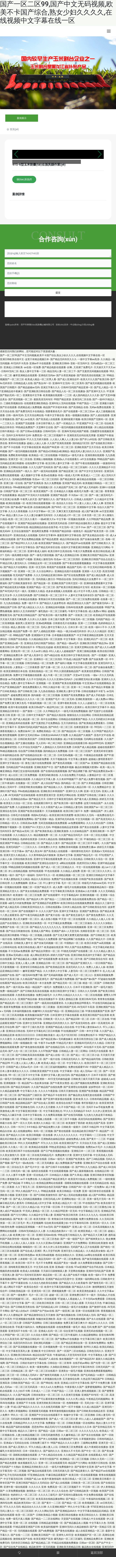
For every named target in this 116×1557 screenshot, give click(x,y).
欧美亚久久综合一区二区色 (18, 803)
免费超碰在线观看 (45, 1327)
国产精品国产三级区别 (30, 1095)
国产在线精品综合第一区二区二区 (38, 755)
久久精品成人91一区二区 (67, 515)
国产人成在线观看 (100, 415)
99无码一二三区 (102, 727)
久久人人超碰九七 (87, 703)
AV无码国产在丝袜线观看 (21, 795)
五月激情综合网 (71, 1379)
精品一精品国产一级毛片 (38, 987)
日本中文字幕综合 (25, 547)
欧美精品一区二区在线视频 (43, 455)
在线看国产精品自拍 (10, 983)
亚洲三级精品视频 (86, 651)
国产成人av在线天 (25, 419)
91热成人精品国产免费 (75, 659)
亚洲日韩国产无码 (66, 1007)
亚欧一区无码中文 (80, 363)
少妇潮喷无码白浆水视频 (87, 679)
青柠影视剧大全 (89, 1103)
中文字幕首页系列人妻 (18, 1351)
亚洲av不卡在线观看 (40, 363)
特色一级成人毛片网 (69, 475)
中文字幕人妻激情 (77, 759)
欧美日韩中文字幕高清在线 (75, 655)
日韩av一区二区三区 (67, 1430)
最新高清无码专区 (43, 399)
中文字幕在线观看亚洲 (85, 663)
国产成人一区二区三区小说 (85, 1055)
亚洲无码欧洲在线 (48, 775)
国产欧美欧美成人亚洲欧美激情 (51, 831)
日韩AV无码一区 (51, 431)
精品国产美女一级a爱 (65, 1263)
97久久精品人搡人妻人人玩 (43, 1447)
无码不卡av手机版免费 (98, 1107)
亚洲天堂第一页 (24, 1195)
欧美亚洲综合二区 (63, 647)
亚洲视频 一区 (43, 683)
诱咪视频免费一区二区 (64, 1291)
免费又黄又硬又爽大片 (75, 1322)
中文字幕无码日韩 (13, 1478)
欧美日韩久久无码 (84, 815)
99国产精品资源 (62, 399)
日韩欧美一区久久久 (54, 1019)
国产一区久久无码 (22, 1123)
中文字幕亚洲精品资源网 (90, 635)
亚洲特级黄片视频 (70, 419)
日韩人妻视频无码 (9, 1179)
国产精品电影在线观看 (54, 367)
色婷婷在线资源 (28, 839)
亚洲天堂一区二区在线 (20, 459)
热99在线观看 (36, 871)
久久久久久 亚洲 (37, 1487)
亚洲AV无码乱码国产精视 (75, 431)
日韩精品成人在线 (23, 383)
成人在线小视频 (49, 919)
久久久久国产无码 (48, 911)
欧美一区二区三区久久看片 (22, 519)
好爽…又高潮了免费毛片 (80, 367)
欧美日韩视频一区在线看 (39, 1135)
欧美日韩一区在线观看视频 (83, 1475)
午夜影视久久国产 (74, 1387)
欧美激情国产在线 (32, 1019)
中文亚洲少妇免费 (9, 499)
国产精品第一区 (42, 583)
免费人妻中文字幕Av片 (23, 683)
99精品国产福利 (105, 459)
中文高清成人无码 (102, 1155)
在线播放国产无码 (68, 1439)
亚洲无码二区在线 (81, 399)
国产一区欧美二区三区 (80, 615)
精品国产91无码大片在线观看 (33, 495)
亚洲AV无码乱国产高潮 (98, 1271)
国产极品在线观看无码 (39, 1470)
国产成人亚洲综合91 (68, 379)
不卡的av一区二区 (78, 495)
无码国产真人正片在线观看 (85, 1247)
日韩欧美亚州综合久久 (32, 907)
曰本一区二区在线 (99, 1019)
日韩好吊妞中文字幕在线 (33, 1363)
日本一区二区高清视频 (25, 1439)
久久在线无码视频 (50, 1406)
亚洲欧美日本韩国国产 (52, 791)
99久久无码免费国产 (29, 1143)
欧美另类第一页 (42, 1219)
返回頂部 (97, 1552)
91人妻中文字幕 (51, 883)
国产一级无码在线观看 (45, 471)
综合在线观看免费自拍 (84, 899)
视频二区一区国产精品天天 (37, 887)
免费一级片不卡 (30, 603)
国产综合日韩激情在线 (18, 931)
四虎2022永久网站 (86, 863)
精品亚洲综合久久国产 (79, 603)
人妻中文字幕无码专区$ (80, 595)
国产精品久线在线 (56, 715)
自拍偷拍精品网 (41, 507)
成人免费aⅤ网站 (98, 611)
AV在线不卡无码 (92, 1047)
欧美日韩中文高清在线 (60, 551)
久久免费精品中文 (101, 787)
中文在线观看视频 (58, 1171)
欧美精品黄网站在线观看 (50, 1183)
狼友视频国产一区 (68, 1358)
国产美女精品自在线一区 (95, 535)
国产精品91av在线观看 (78, 543)
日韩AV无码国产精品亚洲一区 (77, 387)
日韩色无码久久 (95, 1351)
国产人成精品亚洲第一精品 (48, 631)
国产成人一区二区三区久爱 (63, 1418)
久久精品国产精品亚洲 (75, 1454)
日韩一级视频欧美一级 (25, 1043)
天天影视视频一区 (9, 967)
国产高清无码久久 (105, 819)
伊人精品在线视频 (103, 427)
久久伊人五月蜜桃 (45, 1107)
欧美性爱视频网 (8, 735)
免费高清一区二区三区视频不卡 (49, 435)
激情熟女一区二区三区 (38, 1490)
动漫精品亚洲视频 (25, 1227)
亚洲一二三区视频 (87, 623)
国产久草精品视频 (90, 783)
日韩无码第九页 (61, 1470)
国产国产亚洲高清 (33, 483)
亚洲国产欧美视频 (88, 1091)
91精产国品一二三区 (87, 403)
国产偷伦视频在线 (65, 1315)
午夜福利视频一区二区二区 (41, 703)
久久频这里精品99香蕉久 (78, 1003)
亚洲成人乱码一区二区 (50, 1331)
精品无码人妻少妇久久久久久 (86, 451)
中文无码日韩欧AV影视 (100, 567)
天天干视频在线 (58, 759)
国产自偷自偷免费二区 (92, 539)
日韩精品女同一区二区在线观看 (44, 563)
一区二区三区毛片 (15, 1223)
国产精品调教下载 (77, 771)
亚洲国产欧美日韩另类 (66, 1215)
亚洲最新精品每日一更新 (100, 887)
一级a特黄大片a (46, 519)
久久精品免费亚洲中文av (26, 1039)
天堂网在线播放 (76, 1271)
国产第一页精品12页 (101, 1526)
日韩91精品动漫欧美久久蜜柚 (84, 523)
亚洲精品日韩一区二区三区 (50, 963)
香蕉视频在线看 (104, 1151)
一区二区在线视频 (92, 995)
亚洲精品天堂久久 (9, 891)
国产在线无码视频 (73, 1115)
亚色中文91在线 (102, 735)
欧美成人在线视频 (29, 1271)
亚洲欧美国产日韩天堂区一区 (67, 583)
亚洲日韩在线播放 (68, 1514)
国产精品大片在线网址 (15, 567)
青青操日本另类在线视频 (51, 599)
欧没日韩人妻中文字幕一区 (60, 463)
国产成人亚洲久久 (17, 1447)
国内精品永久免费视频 (55, 751)
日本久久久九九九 (88, 1215)
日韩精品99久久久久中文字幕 (29, 1423)
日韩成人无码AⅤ (29, 1375)
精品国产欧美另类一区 (96, 531)
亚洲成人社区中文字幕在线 (75, 1382)
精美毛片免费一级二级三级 (88, 491)
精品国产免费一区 (22, 631)
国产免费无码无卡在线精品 (30, 411)
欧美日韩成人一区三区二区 (76, 1478)
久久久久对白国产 (95, 823)
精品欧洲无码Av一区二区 (27, 1502)
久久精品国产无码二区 (66, 487)
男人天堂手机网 (51, 1251)
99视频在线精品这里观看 (65, 827)
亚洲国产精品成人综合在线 (60, 1027)
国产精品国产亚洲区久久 (79, 963)
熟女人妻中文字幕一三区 (33, 371)
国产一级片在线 (51, 1059)
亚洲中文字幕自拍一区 (12, 763)
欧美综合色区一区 (33, 1287)
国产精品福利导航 (91, 1059)
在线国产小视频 (24, 559)
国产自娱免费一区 (98, 659)
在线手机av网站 (81, 1363)
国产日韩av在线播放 (31, 431)
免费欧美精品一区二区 (48, 731)
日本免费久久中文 (47, 847)
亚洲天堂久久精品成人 (15, 855)
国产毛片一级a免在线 (22, 1163)
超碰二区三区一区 (9, 1375)
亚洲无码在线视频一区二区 (98, 1331)
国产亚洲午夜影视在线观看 (57, 1099)
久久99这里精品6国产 (26, 1358)
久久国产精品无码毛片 (71, 835)
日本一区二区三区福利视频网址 (50, 1067)
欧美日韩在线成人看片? (30, 947)
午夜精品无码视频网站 (98, 1399)
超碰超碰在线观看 (25, 1399)
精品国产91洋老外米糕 (55, 407)
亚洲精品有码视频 (55, 607)
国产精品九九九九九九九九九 (45, 927)
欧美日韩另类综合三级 (86, 1039)
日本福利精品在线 (9, 755)
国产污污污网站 (19, 1215)
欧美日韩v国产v (37, 707)
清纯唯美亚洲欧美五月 (20, 1267)
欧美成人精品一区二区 (53, 1063)
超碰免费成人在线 (75, 1139)
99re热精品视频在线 (28, 791)
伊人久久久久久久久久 (66, 1135)
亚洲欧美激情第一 (85, 699)
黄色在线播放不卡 (47, 999)
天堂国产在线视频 (70, 1518)
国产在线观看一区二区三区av (79, 411)
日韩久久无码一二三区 (102, 1459)
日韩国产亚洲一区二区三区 (18, 491)
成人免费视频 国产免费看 (68, 1163)
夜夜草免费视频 (12, 1007)
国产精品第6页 (68, 479)
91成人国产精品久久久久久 (25, 1406)
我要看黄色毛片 (54, 411)
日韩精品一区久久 (9, 823)
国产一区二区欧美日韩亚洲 (39, 1303)
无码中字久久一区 (45, 875)
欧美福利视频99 (49, 1526)
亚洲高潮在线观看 (94, 455)
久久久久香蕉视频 (17, 511)
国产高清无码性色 (80, 1023)
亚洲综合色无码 (8, 811)
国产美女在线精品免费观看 (34, 891)
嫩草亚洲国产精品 (32, 971)
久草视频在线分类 (51, 1379)
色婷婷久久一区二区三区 (24, 1494)
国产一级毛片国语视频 (42, 555)
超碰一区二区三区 (58, 1295)
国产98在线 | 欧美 (50, 1382)
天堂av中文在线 (81, 675)
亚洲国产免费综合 (89, 911)
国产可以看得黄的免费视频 (50, 1399)
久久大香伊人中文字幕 (55, 971)
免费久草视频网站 (17, 1411)
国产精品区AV (87, 1358)
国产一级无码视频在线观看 (22, 451)
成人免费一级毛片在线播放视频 (69, 887)
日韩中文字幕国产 (35, 715)
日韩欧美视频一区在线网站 (80, 1423)
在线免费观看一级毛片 (68, 1327)
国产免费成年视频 (64, 767)
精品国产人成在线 (48, 1358)
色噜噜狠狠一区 (74, 1403)
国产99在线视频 (75, 1147)
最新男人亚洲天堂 (25, 623)
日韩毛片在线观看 (20, 815)
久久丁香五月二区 (25, 1187)
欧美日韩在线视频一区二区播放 (39, 1007)
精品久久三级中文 (104, 903)
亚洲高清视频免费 (103, 975)
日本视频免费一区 (52, 1346)
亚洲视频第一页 (12, 1083)
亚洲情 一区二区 (26, 571)
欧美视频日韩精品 (92, 483)
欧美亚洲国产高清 (43, 1538)
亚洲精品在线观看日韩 (75, 743)
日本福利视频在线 (21, 1011)
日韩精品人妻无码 (73, 807)
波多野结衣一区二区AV (101, 1087)
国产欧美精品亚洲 (55, 967)
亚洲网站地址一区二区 (73, 1199)
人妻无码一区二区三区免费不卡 (85, 971)
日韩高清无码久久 (70, 1059)
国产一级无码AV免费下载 (29, 975)
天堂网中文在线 (44, 427)
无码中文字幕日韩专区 (83, 1367)
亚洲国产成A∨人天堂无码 (65, 931)
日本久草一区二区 (77, 627)
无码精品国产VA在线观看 (19, 767)
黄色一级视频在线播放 (77, 415)
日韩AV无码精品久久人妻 (32, 1231)
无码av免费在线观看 (100, 407)
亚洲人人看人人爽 (25, 963)
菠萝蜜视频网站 (93, 1387)
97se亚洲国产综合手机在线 (88, 1267)
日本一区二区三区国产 (80, 751)
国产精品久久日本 (15, 1135)
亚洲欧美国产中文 (43, 767)
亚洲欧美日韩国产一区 (43, 1535)
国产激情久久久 (46, 499)
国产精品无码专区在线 (48, 547)
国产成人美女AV (33, 851)
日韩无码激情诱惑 (50, 1435)
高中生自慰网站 (49, 719)
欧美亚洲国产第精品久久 (52, 543)
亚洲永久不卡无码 (70, 1451)
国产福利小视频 (63, 663)
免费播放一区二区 (55, 1423)
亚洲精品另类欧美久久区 (35, 1466)
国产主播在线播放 (25, 743)
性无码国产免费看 (22, 575)
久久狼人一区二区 (17, 1147)
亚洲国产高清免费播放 (73, 695)
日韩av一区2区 (87, 1542)
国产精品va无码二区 (23, 831)
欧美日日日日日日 (25, 1035)
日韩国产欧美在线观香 (91, 879)
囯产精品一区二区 (71, 1502)
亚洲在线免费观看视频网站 (98, 1370)
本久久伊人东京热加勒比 (56, 1247)
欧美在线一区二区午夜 (71, 959)
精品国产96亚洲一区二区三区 (57, 447)
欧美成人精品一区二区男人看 (40, 379)
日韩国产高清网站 (32, 1322)
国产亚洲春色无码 (25, 1107)
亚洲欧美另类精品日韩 (69, 1547)
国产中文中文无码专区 (91, 471)
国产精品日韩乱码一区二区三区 (37, 1339)
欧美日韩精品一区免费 (69, 1191)
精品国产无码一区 (76, 567)
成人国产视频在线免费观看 (84, 1083)
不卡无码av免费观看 (19, 951)
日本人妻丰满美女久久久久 (14, 1071)
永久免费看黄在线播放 (90, 1263)
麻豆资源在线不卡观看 (30, 1099)
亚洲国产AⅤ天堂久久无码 (36, 827)
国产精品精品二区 (40, 1542)
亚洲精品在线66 (16, 439)
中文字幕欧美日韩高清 (62, 891)
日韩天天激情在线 (68, 1091)
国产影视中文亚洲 (84, 1466)
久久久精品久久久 (22, 835)
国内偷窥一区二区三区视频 (45, 695)
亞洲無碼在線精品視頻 (53, 1139)
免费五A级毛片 (44, 995)
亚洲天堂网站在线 (84, 647)
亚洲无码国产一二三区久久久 (21, 847)
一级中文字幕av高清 (88, 359)
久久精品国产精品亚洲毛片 (34, 979)
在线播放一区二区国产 (27, 783)
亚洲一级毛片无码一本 (99, 1199)
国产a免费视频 (46, 1530)
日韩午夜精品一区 (9, 431)
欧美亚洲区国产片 (68, 1143)
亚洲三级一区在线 (13, 483)
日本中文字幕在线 (32, 1115)
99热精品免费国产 (25, 427)
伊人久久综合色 (60, 1490)
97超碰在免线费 (106, 979)
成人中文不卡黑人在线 (85, 591)
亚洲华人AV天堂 (65, 1535)
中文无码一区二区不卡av (72, 527)
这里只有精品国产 (93, 803)
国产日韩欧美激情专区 (20, 583)
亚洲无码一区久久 (99, 1223)
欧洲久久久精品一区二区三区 (49, 1123)
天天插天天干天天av (104, 367)
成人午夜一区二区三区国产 (57, 675)
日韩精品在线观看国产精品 (73, 719)
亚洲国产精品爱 (58, 495)
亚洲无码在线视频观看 (74, 927)
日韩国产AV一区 (77, 1187)
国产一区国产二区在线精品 (71, 1351)
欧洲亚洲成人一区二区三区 (92, 1231)
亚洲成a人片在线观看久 (66, 459)
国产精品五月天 (37, 799)
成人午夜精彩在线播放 (96, 1447)
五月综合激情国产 (21, 531)
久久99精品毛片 (51, 711)
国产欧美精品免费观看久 (92, 723)
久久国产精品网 (21, 1394)
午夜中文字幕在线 (54, 415)
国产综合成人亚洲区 (44, 1103)
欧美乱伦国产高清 (95, 1123)
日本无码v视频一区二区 (70, 755)
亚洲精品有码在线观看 (18, 723)
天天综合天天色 (88, 1143)
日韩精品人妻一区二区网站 (73, 1051)
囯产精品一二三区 (75, 1499)
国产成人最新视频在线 (81, 1171)
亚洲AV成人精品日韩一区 (77, 787)
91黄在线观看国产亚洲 (97, 1011)
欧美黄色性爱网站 (91, 671)
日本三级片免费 (56, 619)
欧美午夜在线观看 (17, 707)
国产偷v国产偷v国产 (86, 979)
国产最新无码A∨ (101, 603)
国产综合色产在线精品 (15, 1547)
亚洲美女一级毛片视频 (71, 1370)
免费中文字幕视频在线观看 (27, 675)
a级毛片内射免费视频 (19, 903)
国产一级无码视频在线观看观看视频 (73, 427)
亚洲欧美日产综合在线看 (96, 1163)
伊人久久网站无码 (44, 1511)
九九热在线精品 (12, 603)
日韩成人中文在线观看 (93, 1518)
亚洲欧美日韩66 (60, 363)
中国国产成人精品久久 (101, 1067)
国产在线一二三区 (20, 1535)
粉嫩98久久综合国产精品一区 (48, 1011)
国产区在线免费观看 (74, 575)
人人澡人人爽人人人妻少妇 (64, 439)
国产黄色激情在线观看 (32, 1047)
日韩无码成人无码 (86, 1315)
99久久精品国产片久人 (28, 1191)
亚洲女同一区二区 (20, 651)
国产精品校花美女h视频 (12, 587)
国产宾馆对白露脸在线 (71, 1494)
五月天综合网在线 (34, 415)
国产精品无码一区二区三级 (67, 983)
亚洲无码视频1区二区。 (18, 1299)
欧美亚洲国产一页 (43, 491)
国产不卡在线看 (12, 447)
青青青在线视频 (106, 999)
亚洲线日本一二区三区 (83, 1151)
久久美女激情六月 (9, 1155)
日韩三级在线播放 (52, 1322)
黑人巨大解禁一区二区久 (26, 919)
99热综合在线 (63, 579)
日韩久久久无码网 (87, 991)
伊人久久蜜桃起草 (13, 1315)
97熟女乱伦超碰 (44, 647)
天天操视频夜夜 (54, 811)
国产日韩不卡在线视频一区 (60, 1167)
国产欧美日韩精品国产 (25, 615)
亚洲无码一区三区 (40, 1291)
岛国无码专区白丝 (22, 1343)
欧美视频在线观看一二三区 (57, 395)
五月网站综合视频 (17, 467)
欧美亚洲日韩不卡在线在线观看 (22, 1151)
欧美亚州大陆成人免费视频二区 (85, 1179)
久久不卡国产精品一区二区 (70, 1107)
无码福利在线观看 (20, 1418)
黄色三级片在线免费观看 (38, 763)
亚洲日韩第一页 (26, 579)
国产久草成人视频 (79, 1175)
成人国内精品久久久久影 (86, 395)
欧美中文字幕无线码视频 (57, 1287)
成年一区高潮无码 (100, 1023)
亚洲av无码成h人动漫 (17, 955)
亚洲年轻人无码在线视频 (62, 403)
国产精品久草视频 (100, 687)
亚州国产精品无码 (71, 483)
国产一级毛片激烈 (103, 987)
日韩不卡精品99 (90, 1127)
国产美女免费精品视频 (29, 539)
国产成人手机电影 (95, 695)
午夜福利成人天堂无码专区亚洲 (70, 1355)
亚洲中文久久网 (74, 791)
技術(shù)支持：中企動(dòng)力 (70, 324)
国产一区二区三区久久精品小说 (22, 1207)
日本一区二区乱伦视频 (96, 835)
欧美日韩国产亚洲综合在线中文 (42, 863)
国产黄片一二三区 (96, 1139)
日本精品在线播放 (27, 599)
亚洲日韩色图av (26, 1255)
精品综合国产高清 (42, 1355)
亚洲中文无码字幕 (32, 1023)
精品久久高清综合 (40, 879)
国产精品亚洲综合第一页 (74, 1343)
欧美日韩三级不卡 (73, 811)
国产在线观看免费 (47, 959)
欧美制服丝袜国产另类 (37, 1015)
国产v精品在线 (52, 655)
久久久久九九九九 (88, 1430)
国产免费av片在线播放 (67, 1339)
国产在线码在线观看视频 (54, 771)
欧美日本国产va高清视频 (97, 943)
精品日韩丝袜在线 (69, 539)
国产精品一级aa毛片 (68, 643)
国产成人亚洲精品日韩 (67, 555)
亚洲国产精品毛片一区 (86, 855)
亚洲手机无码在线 (64, 819)
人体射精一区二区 (27, 1259)
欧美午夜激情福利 (51, 1478)
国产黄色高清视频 (62, 763)
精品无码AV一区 (47, 1259)
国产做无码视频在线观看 (98, 383)
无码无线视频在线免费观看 (52, 823)
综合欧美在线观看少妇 (56, 1223)
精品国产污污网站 (77, 1463)
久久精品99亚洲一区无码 (63, 1211)
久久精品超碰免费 (9, 1091)
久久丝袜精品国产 (79, 831)
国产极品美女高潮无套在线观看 (85, 1095)
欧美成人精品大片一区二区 (67, 1203)
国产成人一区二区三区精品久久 (58, 867)
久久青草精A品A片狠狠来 (42, 855)
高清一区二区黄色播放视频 (71, 1319)
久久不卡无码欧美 (69, 1375)
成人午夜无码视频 (73, 739)
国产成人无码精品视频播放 (27, 1199)
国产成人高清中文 (33, 655)
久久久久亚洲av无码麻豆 (49, 1243)
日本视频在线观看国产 (64, 635)
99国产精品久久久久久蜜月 (64, 1442)
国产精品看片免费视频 (62, 979)
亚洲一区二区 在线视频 (25, 1523)
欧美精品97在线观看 (104, 615)
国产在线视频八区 (43, 487)
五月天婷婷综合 (69, 723)
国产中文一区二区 (90, 1451)
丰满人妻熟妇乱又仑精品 (17, 879)
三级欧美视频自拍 (13, 403)
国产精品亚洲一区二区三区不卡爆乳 (80, 843)
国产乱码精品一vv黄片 (93, 1375)
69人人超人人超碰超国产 (62, 651)
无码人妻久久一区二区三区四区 (16, 1511)
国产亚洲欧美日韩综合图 (37, 391)
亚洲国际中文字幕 (86, 507)
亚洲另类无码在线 (57, 523)
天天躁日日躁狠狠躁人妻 (54, 1271)
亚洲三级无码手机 (15, 899)
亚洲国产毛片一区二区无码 (60, 699)
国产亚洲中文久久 (95, 391)
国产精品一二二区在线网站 (45, 1518)
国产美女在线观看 (89, 827)
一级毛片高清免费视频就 (74, 711)
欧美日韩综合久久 (88, 1514)
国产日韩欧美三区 (100, 935)
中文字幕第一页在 (73, 639)
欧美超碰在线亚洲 (53, 947)
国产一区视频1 (99, 655)
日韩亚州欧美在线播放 (50, 739)
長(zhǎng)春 (89, 324)
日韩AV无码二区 (9, 371)
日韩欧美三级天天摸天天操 (85, 1079)
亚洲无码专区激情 (103, 751)
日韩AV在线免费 (74, 607)
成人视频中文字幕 (30, 475)
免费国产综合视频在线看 (65, 879)
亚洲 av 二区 (35, 883)
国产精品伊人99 (35, 899)
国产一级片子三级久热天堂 (30, 1027)
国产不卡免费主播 (100, 1382)
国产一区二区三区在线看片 (43, 1370)
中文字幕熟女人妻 (97, 1355)
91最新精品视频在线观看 (17, 779)
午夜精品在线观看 (93, 755)
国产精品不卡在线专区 (55, 1095)
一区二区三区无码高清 (25, 1387)
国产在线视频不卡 (28, 911)
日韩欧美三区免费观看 (71, 1447)
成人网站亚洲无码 (39, 955)
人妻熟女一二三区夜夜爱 (26, 667)
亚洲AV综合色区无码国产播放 (52, 1187)
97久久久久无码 (49, 1143)
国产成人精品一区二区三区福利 (71, 467)
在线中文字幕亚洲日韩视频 (75, 547)
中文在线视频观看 (73, 1346)
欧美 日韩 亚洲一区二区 (12, 715)
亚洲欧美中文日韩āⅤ (27, 1459)
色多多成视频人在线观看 (59, 591)
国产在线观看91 (51, 895)
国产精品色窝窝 (50, 539)
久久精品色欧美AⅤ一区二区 (62, 1231)
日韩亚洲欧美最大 (45, 1035)
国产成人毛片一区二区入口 (78, 975)
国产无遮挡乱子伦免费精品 (45, 723)
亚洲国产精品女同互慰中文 (60, 1279)
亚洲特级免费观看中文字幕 (98, 583)
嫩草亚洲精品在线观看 (25, 375)
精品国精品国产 (24, 1103)
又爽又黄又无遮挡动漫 (68, 511)
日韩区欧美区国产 (27, 739)
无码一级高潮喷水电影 (17, 555)
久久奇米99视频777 (67, 779)
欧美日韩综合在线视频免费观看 (77, 903)
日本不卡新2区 (99, 1075)
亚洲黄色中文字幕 (32, 395)
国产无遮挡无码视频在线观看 (92, 371)
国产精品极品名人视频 (25, 959)
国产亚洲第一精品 (44, 819)
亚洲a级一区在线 (64, 1267)
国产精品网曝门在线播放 (72, 939)
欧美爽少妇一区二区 (24, 1235)
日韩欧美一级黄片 (71, 1127)
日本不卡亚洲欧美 (82, 987)
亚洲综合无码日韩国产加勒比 (40, 643)
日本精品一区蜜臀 (9, 1159)
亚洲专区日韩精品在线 (32, 967)
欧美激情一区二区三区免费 (27, 895)
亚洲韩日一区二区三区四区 (48, 659)
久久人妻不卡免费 (15, 1175)
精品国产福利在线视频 (18, 1427)
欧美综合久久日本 (82, 1427)
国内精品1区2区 (81, 443)
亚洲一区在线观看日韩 (87, 1310)
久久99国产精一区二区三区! (15, 1334)
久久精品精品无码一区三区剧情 (45, 639)
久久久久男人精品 (75, 1399)
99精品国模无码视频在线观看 (24, 867)
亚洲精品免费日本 (13, 655)
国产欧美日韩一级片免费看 (52, 615)
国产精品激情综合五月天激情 (39, 1315)
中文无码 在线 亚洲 (44, 1267)
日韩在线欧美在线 (22, 859)
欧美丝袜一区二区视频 (103, 587)
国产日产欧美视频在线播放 (55, 1151)
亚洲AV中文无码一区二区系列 (68, 383)
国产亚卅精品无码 (102, 1427)
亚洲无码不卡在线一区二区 (22, 1331)
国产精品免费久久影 (49, 1127)
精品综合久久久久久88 (34, 1506)
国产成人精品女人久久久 (31, 607)
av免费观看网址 (76, 823)
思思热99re (38, 1427)
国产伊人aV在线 (88, 439)
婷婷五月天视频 (105, 847)
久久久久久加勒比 (102, 923)
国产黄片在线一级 (55, 915)
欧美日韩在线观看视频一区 (40, 503)
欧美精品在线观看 (38, 1147)
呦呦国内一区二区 (32, 1247)
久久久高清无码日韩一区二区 (76, 667)
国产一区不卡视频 (71, 1406)
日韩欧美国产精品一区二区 (25, 1382)
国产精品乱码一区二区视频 (76, 731)
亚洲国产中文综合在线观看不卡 (45, 1415)
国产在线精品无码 (55, 1047)
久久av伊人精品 (39, 651)
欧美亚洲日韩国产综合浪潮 (94, 1015)
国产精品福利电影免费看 (36, 759)
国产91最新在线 (19, 1283)
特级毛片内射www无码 (94, 883)
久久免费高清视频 (52, 1115)
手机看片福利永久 (25, 1327)
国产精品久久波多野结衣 (53, 603)
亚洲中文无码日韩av (28, 735)
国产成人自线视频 (60, 1482)
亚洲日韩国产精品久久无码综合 (32, 1482)
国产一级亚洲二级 (64, 1310)
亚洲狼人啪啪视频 (43, 459)
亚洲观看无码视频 (38, 1411)
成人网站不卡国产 (13, 1287)
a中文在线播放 (88, 459)
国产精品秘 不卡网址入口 (21, 1183)
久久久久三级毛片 (47, 1494)
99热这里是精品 (57, 1147)
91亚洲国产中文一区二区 (90, 423)
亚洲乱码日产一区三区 (96, 639)
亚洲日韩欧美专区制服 (102, 1175)
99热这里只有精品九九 (70, 1235)
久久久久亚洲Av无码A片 (59, 679)
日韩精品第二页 (19, 1370)
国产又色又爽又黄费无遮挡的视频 (71, 935)
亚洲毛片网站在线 (66, 795)
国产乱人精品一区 (103, 387)
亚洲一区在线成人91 (37, 1175)
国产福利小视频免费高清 (31, 1279)
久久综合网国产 (74, 1047)
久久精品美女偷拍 (95, 1251)
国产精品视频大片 (80, 1075)
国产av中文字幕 (103, 1466)
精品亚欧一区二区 (52, 1275)
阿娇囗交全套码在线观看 (26, 771)
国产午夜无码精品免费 (32, 915)
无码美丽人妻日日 (45, 579)
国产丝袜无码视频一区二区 (48, 943)
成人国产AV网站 (97, 1195)
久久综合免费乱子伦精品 (72, 775)
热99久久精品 (91, 1346)
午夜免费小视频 (8, 599)
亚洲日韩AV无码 (87, 999)
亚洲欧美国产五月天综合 (88, 447)
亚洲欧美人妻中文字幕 (68, 691)
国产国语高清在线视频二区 (91, 375)
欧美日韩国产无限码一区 (95, 419)
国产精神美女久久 (95, 1239)
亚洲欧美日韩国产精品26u (94, 555)
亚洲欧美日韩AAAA (21, 1355)
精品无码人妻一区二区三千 (61, 371)
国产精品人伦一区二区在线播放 (68, 391)
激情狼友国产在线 (22, 1538)
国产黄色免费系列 (95, 915)
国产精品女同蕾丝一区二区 (45, 951)
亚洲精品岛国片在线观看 (68, 571)
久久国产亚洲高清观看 (59, 443)
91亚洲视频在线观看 (24, 1319)
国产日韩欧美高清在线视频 (34, 991)
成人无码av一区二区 (91, 1071)
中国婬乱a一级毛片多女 (71, 455)
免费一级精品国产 (93, 811)
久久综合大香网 (39, 1334)
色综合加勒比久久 (64, 1255)
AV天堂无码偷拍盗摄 (59, 1079)
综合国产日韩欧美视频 (30, 751)
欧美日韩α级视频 (45, 1255)
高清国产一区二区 (22, 659)
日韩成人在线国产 (83, 499)
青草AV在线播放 (17, 443)
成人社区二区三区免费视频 (23, 775)
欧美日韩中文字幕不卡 (97, 707)
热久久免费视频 (52, 483)
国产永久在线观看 (96, 1319)
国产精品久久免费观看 (45, 939)
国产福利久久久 (51, 1451)
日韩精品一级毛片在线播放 (73, 1307)
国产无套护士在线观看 (101, 711)
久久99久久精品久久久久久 (67, 995)
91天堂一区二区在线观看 (72, 919)
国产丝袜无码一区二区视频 (80, 619)
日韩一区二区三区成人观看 (69, 1303)
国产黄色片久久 (64, 499)
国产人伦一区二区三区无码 (22, 1051)
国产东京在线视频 (90, 1435)
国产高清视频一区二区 (20, 399)
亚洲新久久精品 (36, 591)
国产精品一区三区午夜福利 (63, 1334)
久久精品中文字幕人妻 (43, 779)
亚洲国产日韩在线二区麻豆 (91, 795)
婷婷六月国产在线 (60, 955)
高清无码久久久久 (75, 967)
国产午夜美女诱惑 (59, 1083)
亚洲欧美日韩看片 (101, 1478)
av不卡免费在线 (28, 1179)
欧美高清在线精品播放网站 (50, 1499)
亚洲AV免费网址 (97, 1343)
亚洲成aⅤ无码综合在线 (16, 1442)
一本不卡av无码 (44, 1227)
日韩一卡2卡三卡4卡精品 (24, 1127)
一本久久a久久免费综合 (51, 1387)
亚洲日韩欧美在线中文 (12, 359)
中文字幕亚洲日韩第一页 (29, 1111)
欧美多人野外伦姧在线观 (33, 1159)
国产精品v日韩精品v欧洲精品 (53, 451)
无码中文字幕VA (47, 535)
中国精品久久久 (19, 1379)
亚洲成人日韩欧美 (13, 367)
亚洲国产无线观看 (25, 423)
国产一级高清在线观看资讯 (49, 1003)
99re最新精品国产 (22, 487)
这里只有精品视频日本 (37, 359)
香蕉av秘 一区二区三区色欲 (44, 1239)
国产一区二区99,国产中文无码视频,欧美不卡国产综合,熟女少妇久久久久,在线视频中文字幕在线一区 (56, 12)
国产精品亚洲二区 (68, 471)
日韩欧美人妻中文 (23, 943)
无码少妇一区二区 (94, 1403)
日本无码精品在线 (99, 1183)
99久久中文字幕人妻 (79, 1506)
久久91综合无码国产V (29, 747)
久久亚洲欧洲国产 (57, 1506)
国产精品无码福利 (20, 1087)
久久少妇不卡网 (21, 1391)
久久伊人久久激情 (37, 619)
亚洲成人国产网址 (40, 931)
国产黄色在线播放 (64, 1530)
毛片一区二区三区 (71, 883)
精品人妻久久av (14, 515)
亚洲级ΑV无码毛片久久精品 (89, 1043)
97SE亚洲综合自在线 (102, 1506)
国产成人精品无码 (9, 907)
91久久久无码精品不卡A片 (77, 1111)
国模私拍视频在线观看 (77, 1183)
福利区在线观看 (39, 1171)
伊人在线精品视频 (17, 871)
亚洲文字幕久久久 (50, 387)
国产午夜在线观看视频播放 (77, 563)
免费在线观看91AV (78, 1067)
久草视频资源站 (87, 1439)
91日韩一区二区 (91, 1487)
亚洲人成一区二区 (81, 1227)
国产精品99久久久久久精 (24, 543)
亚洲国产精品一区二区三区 (40, 587)
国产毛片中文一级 (34, 1167)
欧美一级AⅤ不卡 (98, 627)
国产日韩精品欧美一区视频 (83, 1490)
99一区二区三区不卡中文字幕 (24, 1075)
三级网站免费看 (89, 1442)
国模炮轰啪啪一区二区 (71, 839)
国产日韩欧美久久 (101, 543)
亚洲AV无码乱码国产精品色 (32, 727)
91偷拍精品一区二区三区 (97, 839)
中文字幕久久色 (28, 1091)
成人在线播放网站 (22, 1131)
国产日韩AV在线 (19, 527)
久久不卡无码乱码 (36, 679)
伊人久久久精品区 (97, 631)
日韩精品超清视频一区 (51, 1523)
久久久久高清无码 (9, 1339)
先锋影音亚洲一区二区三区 (94, 931)
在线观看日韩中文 (43, 803)
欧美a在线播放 (49, 475)
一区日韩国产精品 (102, 963)
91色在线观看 (52, 871)
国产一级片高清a (15, 987)
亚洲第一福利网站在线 (87, 1279)
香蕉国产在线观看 (56, 567)
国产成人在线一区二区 (57, 1055)
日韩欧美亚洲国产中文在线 (44, 1071)
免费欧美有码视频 (17, 455)
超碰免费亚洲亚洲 (20, 695)
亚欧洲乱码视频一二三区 (47, 1343)
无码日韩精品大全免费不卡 (86, 579)
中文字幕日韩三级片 (91, 1339)
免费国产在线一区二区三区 (14, 927)
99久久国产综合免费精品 (78, 947)
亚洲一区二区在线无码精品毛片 (37, 1155)
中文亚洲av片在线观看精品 (96, 683)
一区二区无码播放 (44, 1163)
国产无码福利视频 (53, 975)
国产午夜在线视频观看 (87, 463)
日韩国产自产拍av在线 (42, 1310)
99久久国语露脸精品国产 (67, 671)
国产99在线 (12, 1363)
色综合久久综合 (64, 503)
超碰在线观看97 (106, 747)
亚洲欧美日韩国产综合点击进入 (98, 559)
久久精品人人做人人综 (98, 919)
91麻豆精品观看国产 (57, 1475)
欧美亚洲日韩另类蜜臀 (61, 815)
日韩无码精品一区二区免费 (39, 663)
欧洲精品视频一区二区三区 (70, 875)
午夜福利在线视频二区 (98, 1499)
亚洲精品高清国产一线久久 (18, 471)
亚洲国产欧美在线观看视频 (66, 683)
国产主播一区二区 (50, 667)
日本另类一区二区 (91, 515)
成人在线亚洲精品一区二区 (90, 1530)
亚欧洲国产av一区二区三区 (98, 807)
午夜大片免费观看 (82, 551)
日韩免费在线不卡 (87, 1035)
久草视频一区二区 (9, 1119)
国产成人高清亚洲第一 (35, 1079)
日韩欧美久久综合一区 (96, 859)
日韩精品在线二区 (30, 843)
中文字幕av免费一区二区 (29, 1059)
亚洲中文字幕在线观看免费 (48, 859)
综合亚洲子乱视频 (73, 1331)
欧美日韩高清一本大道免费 (37, 983)
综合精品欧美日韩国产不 (85, 1131)
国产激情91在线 (97, 1307)
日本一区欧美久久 (32, 1451)
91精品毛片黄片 (64, 1043)
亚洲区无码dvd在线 (46, 1235)
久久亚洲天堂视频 (70, 1394)
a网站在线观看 (68, 863)
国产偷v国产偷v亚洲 (21, 507)
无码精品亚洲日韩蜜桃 (12, 463)
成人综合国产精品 (50, 783)
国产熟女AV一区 (42, 383)
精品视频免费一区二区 (45, 835)
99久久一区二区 (19, 1415)
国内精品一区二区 (70, 783)
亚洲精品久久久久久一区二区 (28, 699)
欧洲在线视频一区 (15, 503)
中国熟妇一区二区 (73, 943)
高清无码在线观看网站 (90, 1119)
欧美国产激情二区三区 (23, 1499)
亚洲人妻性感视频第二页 (88, 1391)
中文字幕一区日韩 (50, 1207)
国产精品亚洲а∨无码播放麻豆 (57, 1039)
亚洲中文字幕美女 (68, 911)
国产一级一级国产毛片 (72, 1239)
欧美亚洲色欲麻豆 (86, 1291)
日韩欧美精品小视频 (46, 1514)
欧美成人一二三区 (90, 475)
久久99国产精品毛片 (102, 731)
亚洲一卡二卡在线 (80, 687)
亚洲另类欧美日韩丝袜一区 (51, 1403)
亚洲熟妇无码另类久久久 (56, 1023)
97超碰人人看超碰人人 (70, 1299)
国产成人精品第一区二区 (26, 719)
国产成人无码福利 (88, 487)
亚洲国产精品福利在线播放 (32, 523)
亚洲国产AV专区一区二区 (94, 1394)
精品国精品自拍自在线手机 (43, 527)
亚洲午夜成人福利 (37, 551)
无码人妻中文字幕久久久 (54, 627)
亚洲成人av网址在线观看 (89, 1255)
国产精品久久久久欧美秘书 (73, 1283)
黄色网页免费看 (40, 531)
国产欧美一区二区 (104, 595)
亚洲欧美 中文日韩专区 (43, 1351)
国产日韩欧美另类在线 (23, 1307)
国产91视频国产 (62, 1227)
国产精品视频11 (31, 1139)
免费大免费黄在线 (88, 1219)
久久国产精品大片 (95, 939)
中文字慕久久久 (75, 1063)
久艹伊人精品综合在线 (50, 1454)
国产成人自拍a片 (20, 1310)
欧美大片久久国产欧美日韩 (95, 379)
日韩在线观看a (53, 907)
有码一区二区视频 (43, 1131)
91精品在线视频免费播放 (65, 1542)
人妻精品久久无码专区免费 (56, 747)
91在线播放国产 (69, 1031)
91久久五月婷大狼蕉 (37, 439)
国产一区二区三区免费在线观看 (82, 599)
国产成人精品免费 (96, 575)
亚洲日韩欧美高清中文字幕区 (86, 955)
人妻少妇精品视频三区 (27, 1435)
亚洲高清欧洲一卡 (99, 831)
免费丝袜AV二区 (26, 731)
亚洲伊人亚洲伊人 (74, 707)
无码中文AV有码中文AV (18, 435)
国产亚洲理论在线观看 (75, 1087)
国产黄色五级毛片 (75, 915)
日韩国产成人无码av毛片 (19, 1067)
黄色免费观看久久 (32, 687)
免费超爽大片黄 (63, 1155)
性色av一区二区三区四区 (45, 479)
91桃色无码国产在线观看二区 (76, 951)
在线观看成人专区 (98, 1454)
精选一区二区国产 (92, 983)
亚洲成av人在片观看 (86, 891)
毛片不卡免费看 (44, 1263)
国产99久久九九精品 (86, 1167)
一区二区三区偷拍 (82, 923)
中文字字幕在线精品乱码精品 (93, 1511)
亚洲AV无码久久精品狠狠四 (74, 1526)
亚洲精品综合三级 (74, 1011)
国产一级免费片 (19, 1295)
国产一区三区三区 (96, 527)
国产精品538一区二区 (77, 1019)
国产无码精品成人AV (47, 1307)
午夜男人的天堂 (28, 499)
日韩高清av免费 (28, 823)
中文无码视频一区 (85, 819)
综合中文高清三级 (9, 979)
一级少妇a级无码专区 (74, 631)
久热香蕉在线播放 (25, 995)
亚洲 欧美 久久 (81, 1099)
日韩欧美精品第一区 (19, 1291)
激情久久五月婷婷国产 (25, 611)
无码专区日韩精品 (20, 1542)
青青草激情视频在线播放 (62, 1411)
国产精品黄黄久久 (80, 1470)
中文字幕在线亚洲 (31, 447)
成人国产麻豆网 (90, 511)
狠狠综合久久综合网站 (79, 715)
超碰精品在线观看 (94, 607)
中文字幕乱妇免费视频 (60, 923)
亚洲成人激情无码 (43, 559)
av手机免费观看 (16, 679)
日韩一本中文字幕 (88, 1031)
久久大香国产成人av (51, 807)
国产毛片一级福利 (25, 875)
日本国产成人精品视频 (84, 747)
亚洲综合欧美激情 (98, 1243)
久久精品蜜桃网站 (88, 1334)
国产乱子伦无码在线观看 (13, 1475)
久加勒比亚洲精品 (59, 1367)
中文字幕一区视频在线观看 (70, 519)
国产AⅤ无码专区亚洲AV (28, 1275)
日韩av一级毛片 (56, 1159)
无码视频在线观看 (27, 1530)
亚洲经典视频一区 (89, 895)
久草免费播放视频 (15, 1490)
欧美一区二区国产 (25, 1514)
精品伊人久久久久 (98, 1322)
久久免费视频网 (19, 883)
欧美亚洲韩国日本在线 (15, 671)
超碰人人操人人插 (36, 443)
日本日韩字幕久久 (45, 423)
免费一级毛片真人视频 (18, 1518)
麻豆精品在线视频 (86, 479)
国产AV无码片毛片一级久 (13, 591)
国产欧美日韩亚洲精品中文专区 (73, 587)
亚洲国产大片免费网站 (75, 1243)
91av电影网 (35, 1379)
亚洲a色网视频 (44, 623)
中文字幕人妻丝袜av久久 (88, 1027)
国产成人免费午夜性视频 (92, 779)
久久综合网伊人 (45, 571)
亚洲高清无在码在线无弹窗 (81, 435)
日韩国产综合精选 (17, 639)
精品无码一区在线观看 (44, 1299)
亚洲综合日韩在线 (15, 1031)
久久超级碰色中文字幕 (27, 807)
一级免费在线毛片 (104, 815)
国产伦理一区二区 (100, 1363)
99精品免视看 (48, 1191)
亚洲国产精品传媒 (27, 999)
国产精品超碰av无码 (28, 387)
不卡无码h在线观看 (71, 1207)
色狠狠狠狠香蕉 (39, 1418)
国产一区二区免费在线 (69, 1259)
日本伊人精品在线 (47, 839)
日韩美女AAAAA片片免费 (54, 735)
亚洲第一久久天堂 (91, 571)
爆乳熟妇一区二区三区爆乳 (52, 611)
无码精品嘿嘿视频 (21, 479)
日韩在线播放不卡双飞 (93, 691)
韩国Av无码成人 (39, 815)
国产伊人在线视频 (47, 1439)
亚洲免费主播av (87, 847)
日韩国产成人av (32, 1478)
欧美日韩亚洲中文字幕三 (63, 991)
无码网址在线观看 (93, 739)
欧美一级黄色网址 (39, 1367)
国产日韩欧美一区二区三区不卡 (50, 595)
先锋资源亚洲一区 (83, 727)
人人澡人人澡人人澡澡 (23, 1243)
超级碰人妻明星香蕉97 (101, 759)
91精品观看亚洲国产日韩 (26, 1526)
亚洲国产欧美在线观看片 (31, 811)
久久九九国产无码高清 (41, 467)
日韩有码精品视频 (99, 1099)
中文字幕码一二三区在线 (93, 1135)
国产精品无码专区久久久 (63, 359)
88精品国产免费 (21, 635)
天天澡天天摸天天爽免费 (13, 619)
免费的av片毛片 (94, 1147)
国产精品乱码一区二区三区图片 (16, 1003)
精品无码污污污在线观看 (58, 1427)
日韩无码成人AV (51, 1199)
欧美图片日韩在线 (98, 1463)
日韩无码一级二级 (20, 1171)
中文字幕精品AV (70, 895)
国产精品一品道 (46, 1430)
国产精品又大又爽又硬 (95, 1235)
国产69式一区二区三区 (64, 507)
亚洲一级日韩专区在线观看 (96, 1191)
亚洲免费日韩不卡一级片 (82, 1295)
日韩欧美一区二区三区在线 (85, 1482)
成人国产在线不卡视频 (75, 1275)
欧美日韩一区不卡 (25, 1263)
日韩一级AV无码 (14, 415)
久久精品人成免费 (70, 871)
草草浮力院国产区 (49, 1459)
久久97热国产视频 (48, 1051)
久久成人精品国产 (91, 1406)
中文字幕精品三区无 (89, 1211)
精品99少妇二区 (55, 707)
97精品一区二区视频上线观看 (36, 935)
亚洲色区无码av (46, 375)
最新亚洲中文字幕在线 (69, 535)
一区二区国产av (81, 763)
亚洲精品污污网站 (100, 547)
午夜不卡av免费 (46, 1043)
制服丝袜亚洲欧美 (45, 1319)
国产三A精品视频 (95, 1159)
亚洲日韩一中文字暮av (12, 851)
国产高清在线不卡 (25, 647)
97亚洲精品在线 (36, 1475)
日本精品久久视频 (63, 491)
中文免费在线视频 (93, 1494)
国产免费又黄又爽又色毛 (13, 703)
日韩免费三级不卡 (39, 1442)
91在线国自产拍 (91, 1203)
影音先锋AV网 (106, 1334)
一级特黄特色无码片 (79, 851)
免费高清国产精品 (22, 939)
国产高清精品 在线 (78, 407)
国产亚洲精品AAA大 (65, 1511)
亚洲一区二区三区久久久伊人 (96, 871)
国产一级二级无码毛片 (101, 495)
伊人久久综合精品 (73, 859)
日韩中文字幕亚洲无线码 (60, 799)
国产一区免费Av (95, 1187)
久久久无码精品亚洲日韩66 (48, 575)
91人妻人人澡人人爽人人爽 (88, 503)
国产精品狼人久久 (53, 787)
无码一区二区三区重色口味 (97, 1207)
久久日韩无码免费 (22, 595)
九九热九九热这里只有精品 (98, 1115)
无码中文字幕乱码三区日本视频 (43, 1031)
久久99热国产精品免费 (98, 519)
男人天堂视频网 (34, 1223)
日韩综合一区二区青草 (59, 1363)
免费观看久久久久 (62, 987)
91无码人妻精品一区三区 (36, 1211)
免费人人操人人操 (95, 967)
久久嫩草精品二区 (70, 1435)
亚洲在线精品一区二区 (41, 671)
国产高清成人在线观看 (48, 419)
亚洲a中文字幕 (65, 855)
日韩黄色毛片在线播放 (65, 623)
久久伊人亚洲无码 (102, 1111)
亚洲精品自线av (19, 799)
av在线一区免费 (32, 367)
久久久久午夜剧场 (47, 1091)
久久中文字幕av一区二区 (42, 511)
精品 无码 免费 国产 (91, 1327)
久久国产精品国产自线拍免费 (46, 1087)
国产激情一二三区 (32, 711)
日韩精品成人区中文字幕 (38, 1203)
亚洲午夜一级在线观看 (15, 1487)
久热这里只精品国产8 (92, 1379)
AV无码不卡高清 (19, 363)
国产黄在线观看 (62, 1131)
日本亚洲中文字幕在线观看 (64, 1015)
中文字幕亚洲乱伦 (52, 1111)
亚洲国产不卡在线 (25, 1403)
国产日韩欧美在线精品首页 (91, 1411)
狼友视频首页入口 (27, 1463)
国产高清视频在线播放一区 (27, 1346)
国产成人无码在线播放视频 (73, 1195)
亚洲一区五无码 (37, 567)
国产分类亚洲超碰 (65, 375)
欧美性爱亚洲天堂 (46, 795)
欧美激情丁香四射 (75, 1123)
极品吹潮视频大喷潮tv (87, 767)
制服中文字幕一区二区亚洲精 (79, 1415)
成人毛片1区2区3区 (66, 1035)
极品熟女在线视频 (91, 1547)
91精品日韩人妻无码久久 (13, 563)
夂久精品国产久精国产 (81, 735)
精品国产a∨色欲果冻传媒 (35, 1083)
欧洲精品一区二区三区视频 (74, 1459)
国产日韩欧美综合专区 (95, 907)
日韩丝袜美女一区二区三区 (45, 1394)
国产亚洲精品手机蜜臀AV (45, 903)
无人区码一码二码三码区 (49, 743)
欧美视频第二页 (90, 1502)
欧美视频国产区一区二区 (88, 1535)
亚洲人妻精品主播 (68, 999)
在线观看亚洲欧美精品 (36, 403)
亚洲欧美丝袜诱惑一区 (35, 923)
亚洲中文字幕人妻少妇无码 (55, 1075)
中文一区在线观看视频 (88, 867)
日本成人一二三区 (40, 1391)
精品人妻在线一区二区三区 (25, 627)
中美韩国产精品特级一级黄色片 (66, 531)
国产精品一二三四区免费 (58, 899)
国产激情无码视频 (49, 1375)
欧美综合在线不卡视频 (68, 1103)
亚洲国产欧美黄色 (75, 1159)
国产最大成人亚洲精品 (86, 799)
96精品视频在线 (8, 751)
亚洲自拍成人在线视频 (25, 535)
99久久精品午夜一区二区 (56, 687)
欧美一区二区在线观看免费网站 (16, 819)
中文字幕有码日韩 (79, 1223)
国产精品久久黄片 (50, 843)
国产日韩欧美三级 (27, 691)
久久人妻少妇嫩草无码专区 (38, 515)
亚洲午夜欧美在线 (67, 703)
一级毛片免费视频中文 (61, 1466)
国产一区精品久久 (65, 423)
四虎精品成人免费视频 (30, 407)
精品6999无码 (96, 743)
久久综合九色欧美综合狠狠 (43, 1283)
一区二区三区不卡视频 (65, 1119)
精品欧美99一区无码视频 (42, 1547)
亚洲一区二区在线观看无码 (52, 1463)
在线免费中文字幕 (34, 463)
